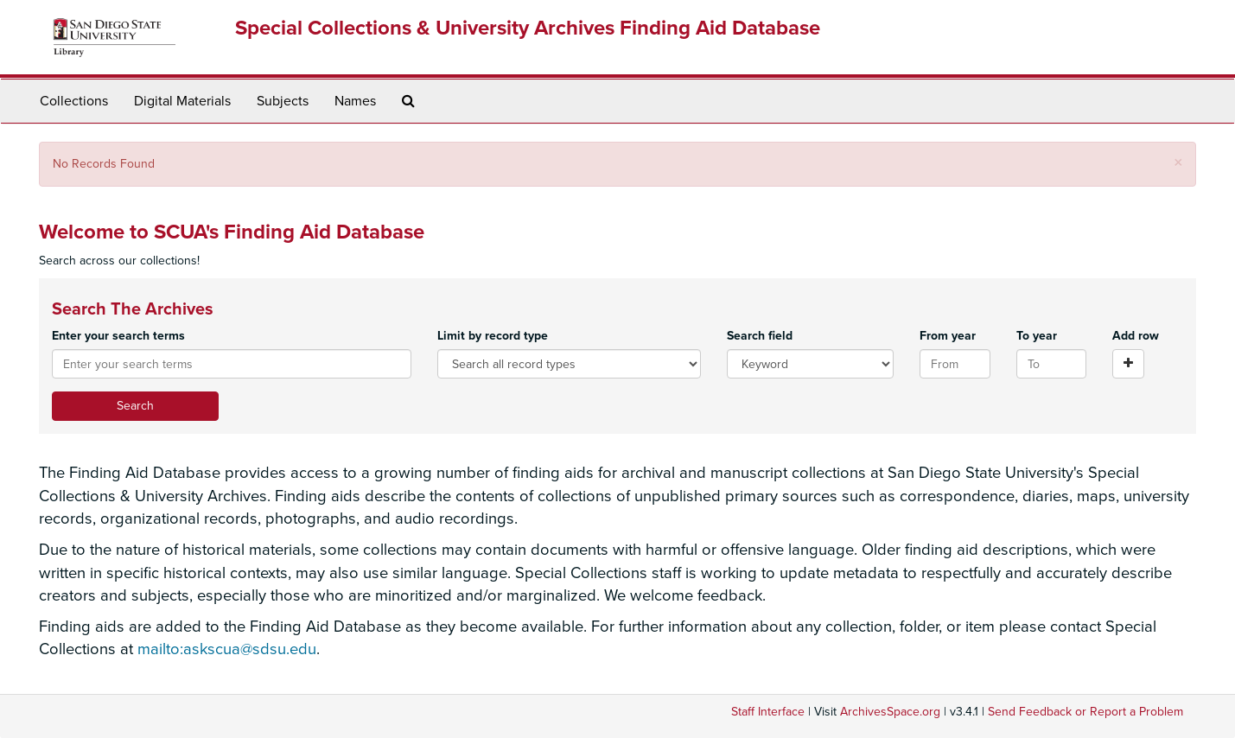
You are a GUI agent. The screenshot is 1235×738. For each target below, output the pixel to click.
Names (355, 101)
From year (948, 335)
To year (1036, 335)
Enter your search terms (118, 335)
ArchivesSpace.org (890, 711)
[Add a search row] (1128, 364)
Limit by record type (492, 335)
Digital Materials (182, 101)
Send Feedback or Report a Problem (1085, 711)
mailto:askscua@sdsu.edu (226, 648)
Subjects (283, 101)
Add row (1135, 335)
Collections (74, 101)
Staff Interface (768, 711)
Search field (760, 335)
